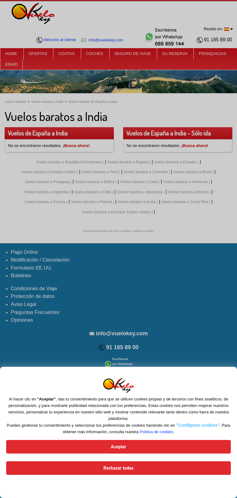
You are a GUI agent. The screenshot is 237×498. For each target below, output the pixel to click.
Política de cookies (156, 431)
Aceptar (118, 446)
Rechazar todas (118, 468)
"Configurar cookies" (197, 425)
